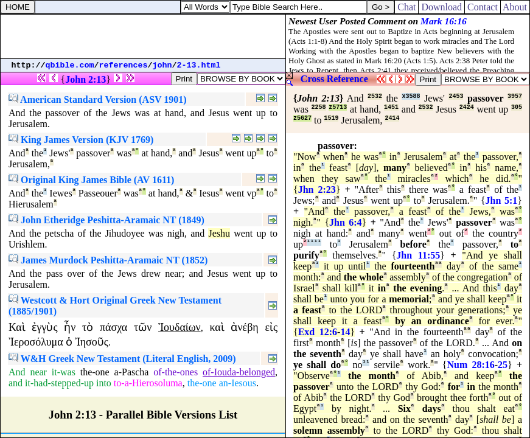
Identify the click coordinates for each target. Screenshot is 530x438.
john (162, 65)
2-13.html (199, 65)
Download (441, 7)
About (515, 7)
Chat (406, 7)
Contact (482, 7)
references (123, 65)
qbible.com (70, 65)
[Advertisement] (143, 36)
